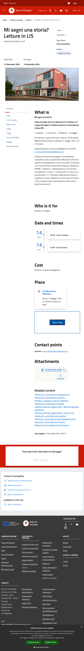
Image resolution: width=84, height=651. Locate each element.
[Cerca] (79, 10)
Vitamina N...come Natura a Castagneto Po (52, 394)
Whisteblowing (47, 615)
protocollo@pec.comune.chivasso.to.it (16, 624)
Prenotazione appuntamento (27, 591)
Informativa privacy (49, 600)
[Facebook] (49, 10)
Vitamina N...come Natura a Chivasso (50, 422)
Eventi (65, 565)
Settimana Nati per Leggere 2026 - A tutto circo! (54, 412)
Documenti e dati (7, 569)
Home (5, 20)
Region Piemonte (9, 3)
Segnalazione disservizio (27, 598)
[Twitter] (54, 10)
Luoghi (65, 561)
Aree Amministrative (9, 546)
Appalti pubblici (27, 560)
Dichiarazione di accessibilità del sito (49, 609)
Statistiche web (48, 619)
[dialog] (42, 638)
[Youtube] (60, 10)
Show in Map (57, 322)
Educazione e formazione (47, 544)
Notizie (65, 542)
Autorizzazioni (47, 574)
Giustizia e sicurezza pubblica (50, 551)
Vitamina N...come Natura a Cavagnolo (50, 416)
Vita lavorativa (27, 552)
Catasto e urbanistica (30, 564)
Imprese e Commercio (30, 556)
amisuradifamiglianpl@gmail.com (50, 151)
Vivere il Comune (16, 20)
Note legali (46, 604)
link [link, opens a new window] (63, 638)
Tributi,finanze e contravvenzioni (48, 558)
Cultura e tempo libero (30, 548)
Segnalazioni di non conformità (49, 624)
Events (28, 20)
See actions (62, 35)
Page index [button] (10, 109)
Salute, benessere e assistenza (49, 569)
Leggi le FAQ (26, 603)
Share (60, 30)
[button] (42, 647)
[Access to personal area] (69, 3)
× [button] (81, 627)
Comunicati (67, 546)
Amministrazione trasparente (48, 591)
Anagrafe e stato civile (30, 544)
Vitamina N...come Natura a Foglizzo (49, 403)
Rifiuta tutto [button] (51, 642)
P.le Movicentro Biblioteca (49, 292)
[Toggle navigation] (4, 10)
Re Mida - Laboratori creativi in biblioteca (51, 400)
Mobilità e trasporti (29, 571)
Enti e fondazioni (7, 554)
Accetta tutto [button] (33, 642)
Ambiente (46, 563)
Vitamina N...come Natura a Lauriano (50, 397)
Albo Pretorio (47, 596)
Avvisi (65, 550)
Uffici (3, 550)
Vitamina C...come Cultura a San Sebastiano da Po (55, 419)
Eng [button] (75, 3)
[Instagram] (65, 10)
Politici (3, 558)
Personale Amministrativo (7, 564)
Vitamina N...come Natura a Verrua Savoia (52, 425)
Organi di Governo (8, 542)
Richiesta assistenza (29, 607)
